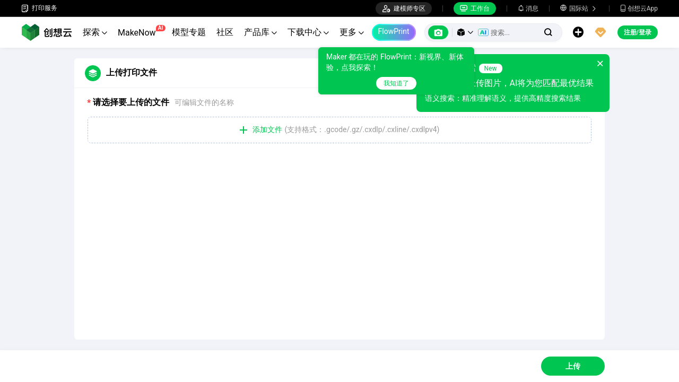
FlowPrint (394, 31)
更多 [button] (352, 32)
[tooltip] (419, 70)
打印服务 (39, 8)
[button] (465, 32)
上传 (572, 366)
